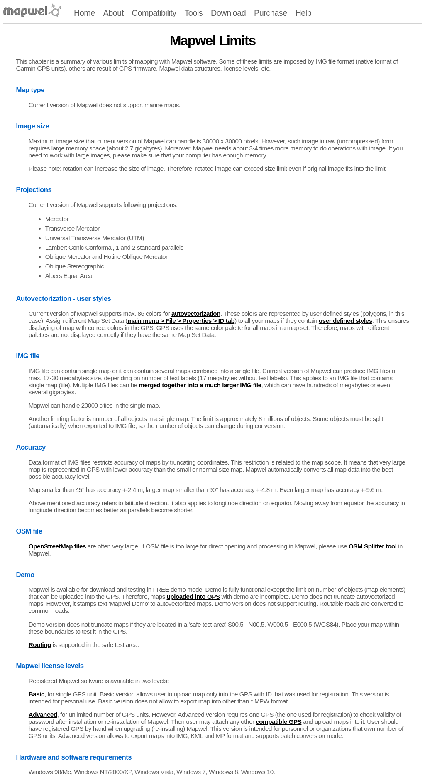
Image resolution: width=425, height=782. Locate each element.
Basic (36, 694)
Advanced (43, 714)
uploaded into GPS (193, 596)
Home (84, 12)
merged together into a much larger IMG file (200, 385)
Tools (193, 12)
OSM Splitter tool (372, 546)
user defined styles (345, 320)
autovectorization (195, 313)
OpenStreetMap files (57, 546)
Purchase (270, 12)
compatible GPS (278, 721)
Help (304, 12)
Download (228, 12)
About (113, 12)
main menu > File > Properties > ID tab (180, 320)
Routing (40, 644)
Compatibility (154, 12)
